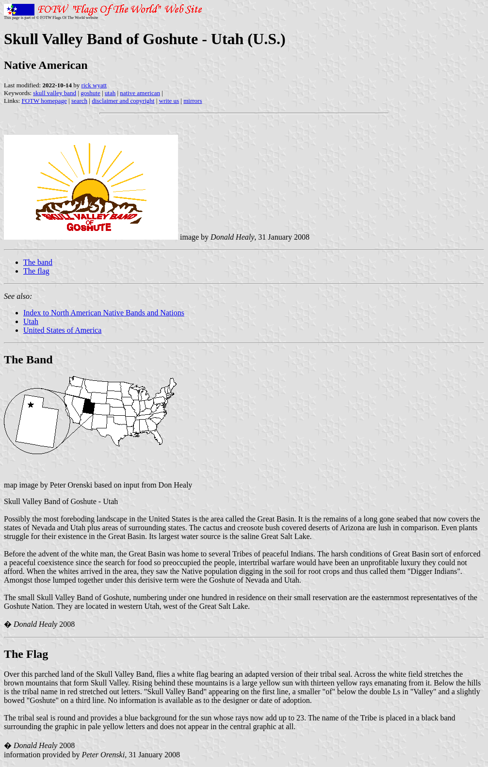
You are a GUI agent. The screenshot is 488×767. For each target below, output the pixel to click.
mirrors (192, 100)
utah (110, 93)
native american (140, 93)
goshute (90, 93)
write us (169, 100)
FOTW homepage (43, 100)
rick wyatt (94, 85)
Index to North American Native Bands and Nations (103, 313)
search (79, 100)
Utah (30, 321)
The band (37, 262)
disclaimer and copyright (123, 100)
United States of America (62, 330)
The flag (36, 271)
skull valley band (54, 93)
